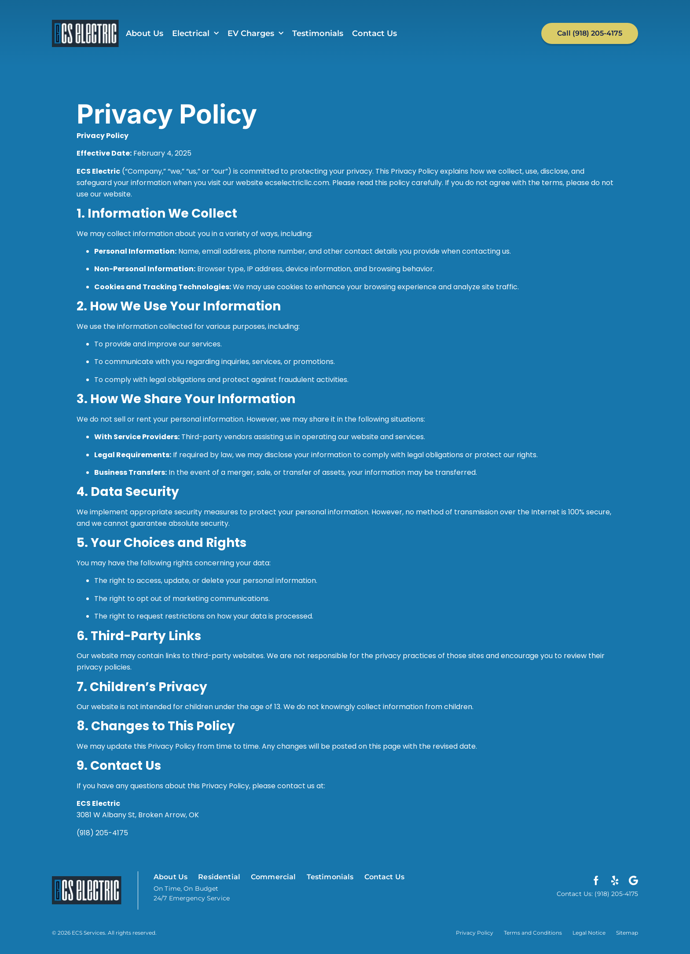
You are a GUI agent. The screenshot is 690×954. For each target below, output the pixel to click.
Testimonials (317, 33)
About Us (144, 33)
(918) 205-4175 (102, 833)
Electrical (195, 33)
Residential (219, 877)
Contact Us (374, 33)
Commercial (273, 877)
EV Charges (255, 33)
